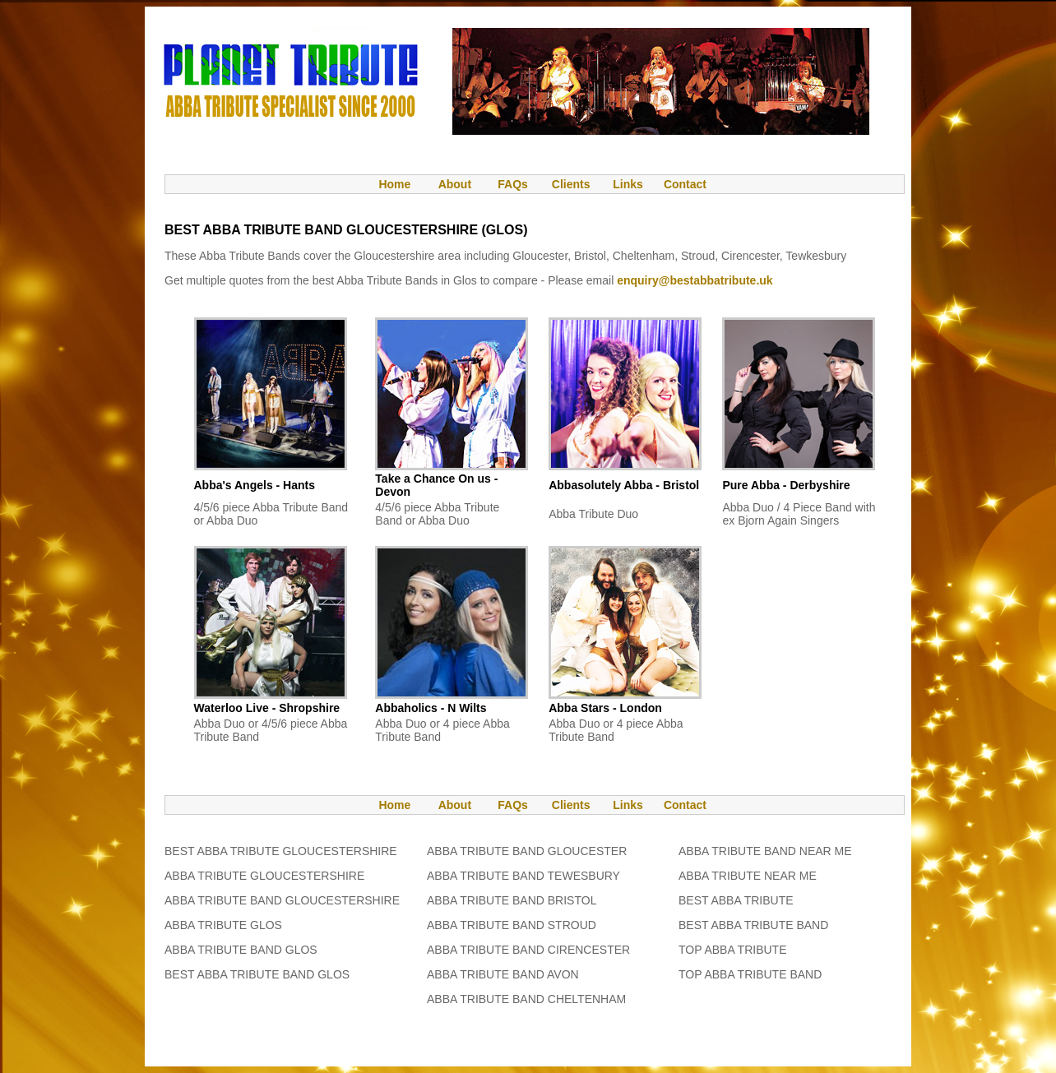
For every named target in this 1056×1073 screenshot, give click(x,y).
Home (386, 184)
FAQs (513, 184)
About (454, 184)
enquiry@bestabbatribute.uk (694, 280)
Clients (570, 184)
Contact (685, 184)
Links (628, 184)
